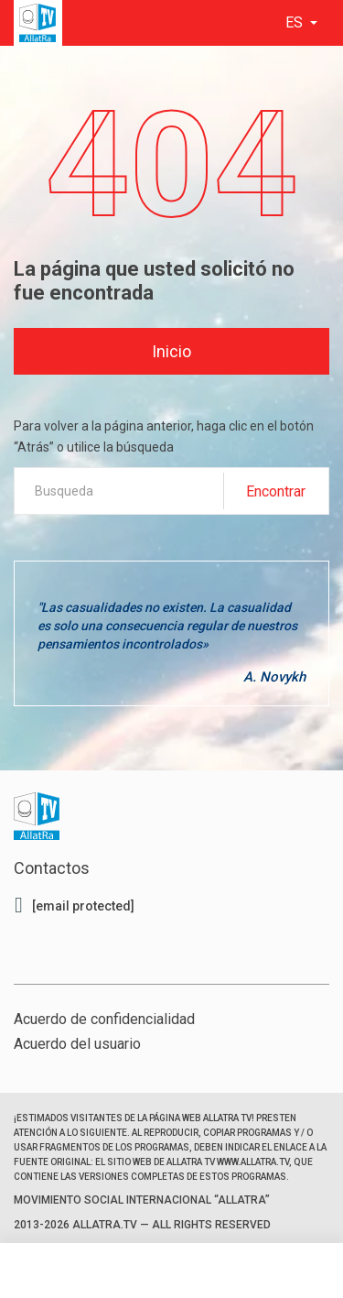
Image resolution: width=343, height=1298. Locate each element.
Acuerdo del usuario (77, 1044)
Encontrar (275, 491)
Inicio (171, 351)
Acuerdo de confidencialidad (104, 1019)
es (295, 22)
